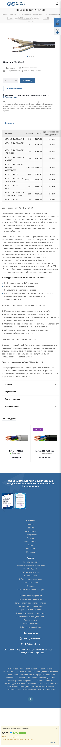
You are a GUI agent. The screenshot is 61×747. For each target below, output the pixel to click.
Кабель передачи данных (30, 579)
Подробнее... (52, 742)
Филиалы (30, 552)
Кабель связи (30, 576)
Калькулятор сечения (32, 71)
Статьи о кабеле (30, 623)
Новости (30, 528)
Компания (30, 520)
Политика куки (30, 620)
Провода (31, 586)
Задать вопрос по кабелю (30, 606)
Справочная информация (30, 595)
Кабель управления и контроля (30, 565)
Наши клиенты (30, 541)
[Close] (56, 729)
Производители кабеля (30, 610)
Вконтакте (30, 699)
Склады (30, 524)
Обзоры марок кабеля (30, 627)
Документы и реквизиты (30, 599)
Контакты (30, 548)
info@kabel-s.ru (10, 97)
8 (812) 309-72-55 (32, 638)
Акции (30, 545)
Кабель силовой (30, 562)
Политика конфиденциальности (30, 617)
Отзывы (30, 538)
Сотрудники (30, 531)
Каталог (30, 558)
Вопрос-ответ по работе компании (30, 603)
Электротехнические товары (30, 589)
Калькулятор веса (12, 71)
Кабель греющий (30, 582)
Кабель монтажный (30, 572)
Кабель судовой (30, 569)
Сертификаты (30, 535)
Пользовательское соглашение (30, 613)
